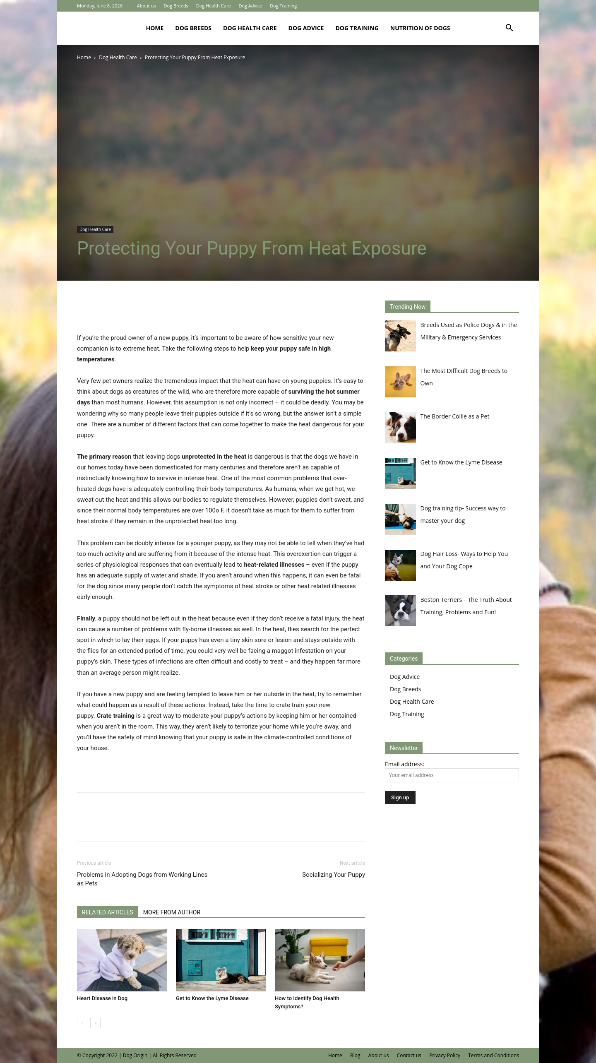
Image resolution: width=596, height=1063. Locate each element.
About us (146, 5)
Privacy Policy (444, 1055)
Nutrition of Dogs (420, 28)
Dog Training (283, 5)
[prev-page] (82, 1023)
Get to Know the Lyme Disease (212, 998)
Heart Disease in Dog (102, 998)
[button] (509, 29)
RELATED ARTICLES (107, 912)
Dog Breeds (176, 5)
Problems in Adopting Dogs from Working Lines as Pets (142, 879)
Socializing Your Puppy (333, 874)
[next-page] (95, 1023)
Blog (355, 1055)
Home (154, 28)
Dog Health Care (213, 5)
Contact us (409, 1055)
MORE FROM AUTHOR (171, 912)
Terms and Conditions (493, 1055)
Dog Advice (250, 5)
